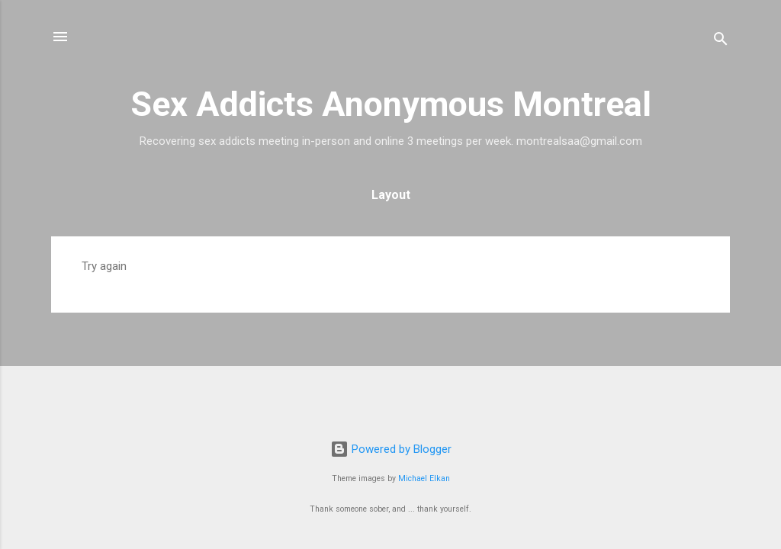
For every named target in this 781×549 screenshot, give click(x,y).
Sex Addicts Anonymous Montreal (390, 104)
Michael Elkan (424, 478)
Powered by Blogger (391, 449)
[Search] (721, 41)
